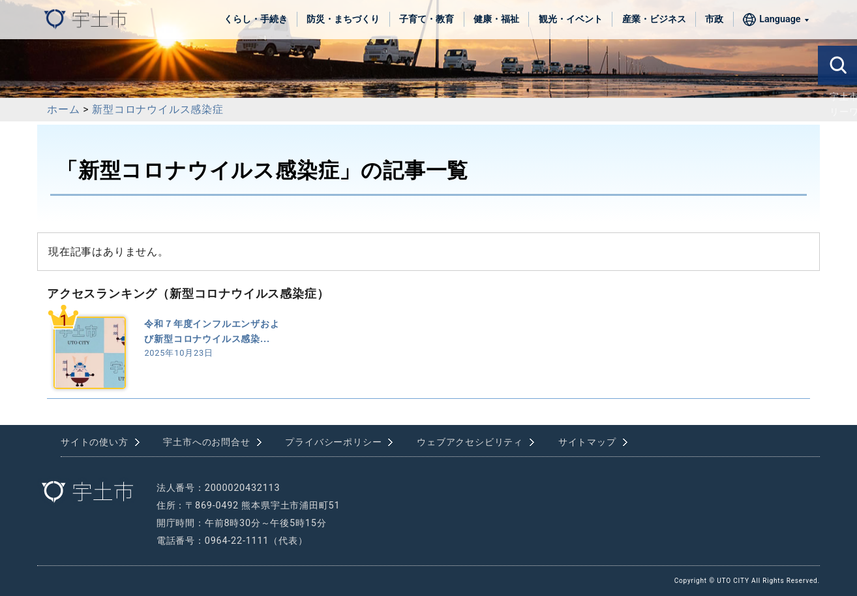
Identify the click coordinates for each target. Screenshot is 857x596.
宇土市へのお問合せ (206, 442)
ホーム (63, 109)
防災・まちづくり (343, 19)
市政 (714, 19)
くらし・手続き (256, 19)
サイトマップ (587, 442)
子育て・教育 (426, 19)
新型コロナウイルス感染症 (158, 109)
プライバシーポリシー (333, 442)
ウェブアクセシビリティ (470, 442)
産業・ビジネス (654, 19)
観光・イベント (571, 19)
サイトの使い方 (94, 442)
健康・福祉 (496, 19)
